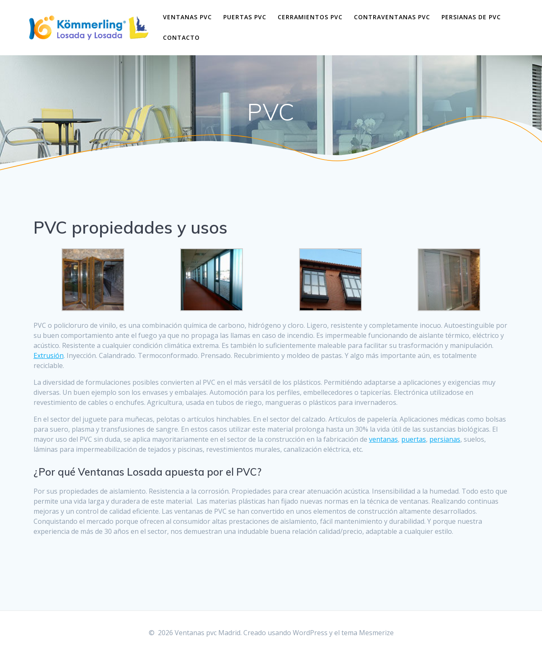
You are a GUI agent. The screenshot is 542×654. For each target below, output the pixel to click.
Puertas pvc (244, 17)
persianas (444, 439)
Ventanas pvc (187, 17)
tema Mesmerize (367, 632)
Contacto (181, 37)
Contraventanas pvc (392, 17)
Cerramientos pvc (310, 17)
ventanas (383, 439)
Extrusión (49, 355)
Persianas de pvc (471, 17)
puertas (413, 439)
